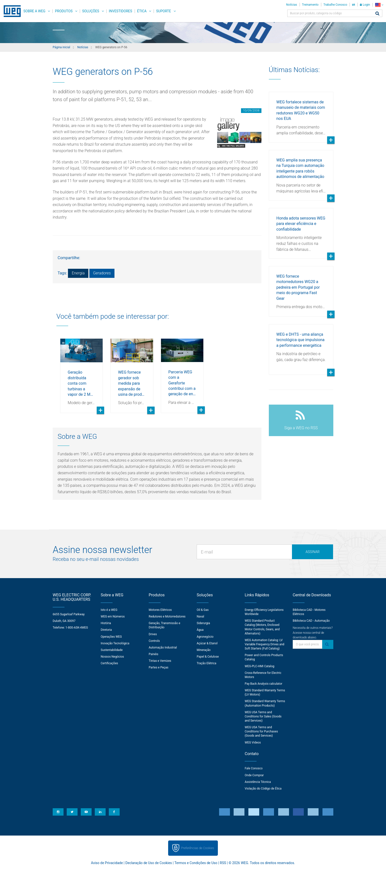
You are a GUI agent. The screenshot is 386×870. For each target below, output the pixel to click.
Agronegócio (205, 636)
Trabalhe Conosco (335, 4)
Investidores (120, 11)
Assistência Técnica (258, 782)
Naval (200, 616)
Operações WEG (111, 636)
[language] (379, 5)
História (106, 623)
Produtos (63, 11)
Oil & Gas (203, 610)
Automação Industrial (163, 647)
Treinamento (310, 4)
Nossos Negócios (112, 656)
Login (365, 4)
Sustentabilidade (112, 650)
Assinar (313, 552)
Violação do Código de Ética (263, 788)
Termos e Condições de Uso (195, 863)
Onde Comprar (254, 775)
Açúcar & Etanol (207, 643)
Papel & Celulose (208, 656)
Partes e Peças (158, 667)
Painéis (153, 654)
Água (200, 630)
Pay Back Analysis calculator (263, 683)
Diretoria (106, 630)
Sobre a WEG (34, 11)
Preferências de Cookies (197, 848)
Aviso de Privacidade (107, 863)
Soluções (90, 11)
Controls (154, 641)
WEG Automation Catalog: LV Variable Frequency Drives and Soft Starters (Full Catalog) (264, 644)
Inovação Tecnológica (115, 643)
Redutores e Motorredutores (167, 616)
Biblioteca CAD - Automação (311, 620)
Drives (153, 634)
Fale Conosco (254, 768)
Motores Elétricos (160, 610)
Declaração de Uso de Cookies (148, 863)
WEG (10, 11)
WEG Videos (253, 742)
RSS (223, 863)
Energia (78, 273)
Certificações (109, 663)
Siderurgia (203, 623)
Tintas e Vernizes (160, 661)
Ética (142, 11)
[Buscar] (377, 14)
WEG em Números (113, 616)
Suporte (163, 11)
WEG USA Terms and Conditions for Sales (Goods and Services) (263, 716)
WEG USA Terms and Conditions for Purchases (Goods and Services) (261, 731)
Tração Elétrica (206, 663)
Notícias (291, 4)
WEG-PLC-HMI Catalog (259, 666)
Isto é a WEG (109, 610)
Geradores (102, 273)
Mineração (203, 650)
